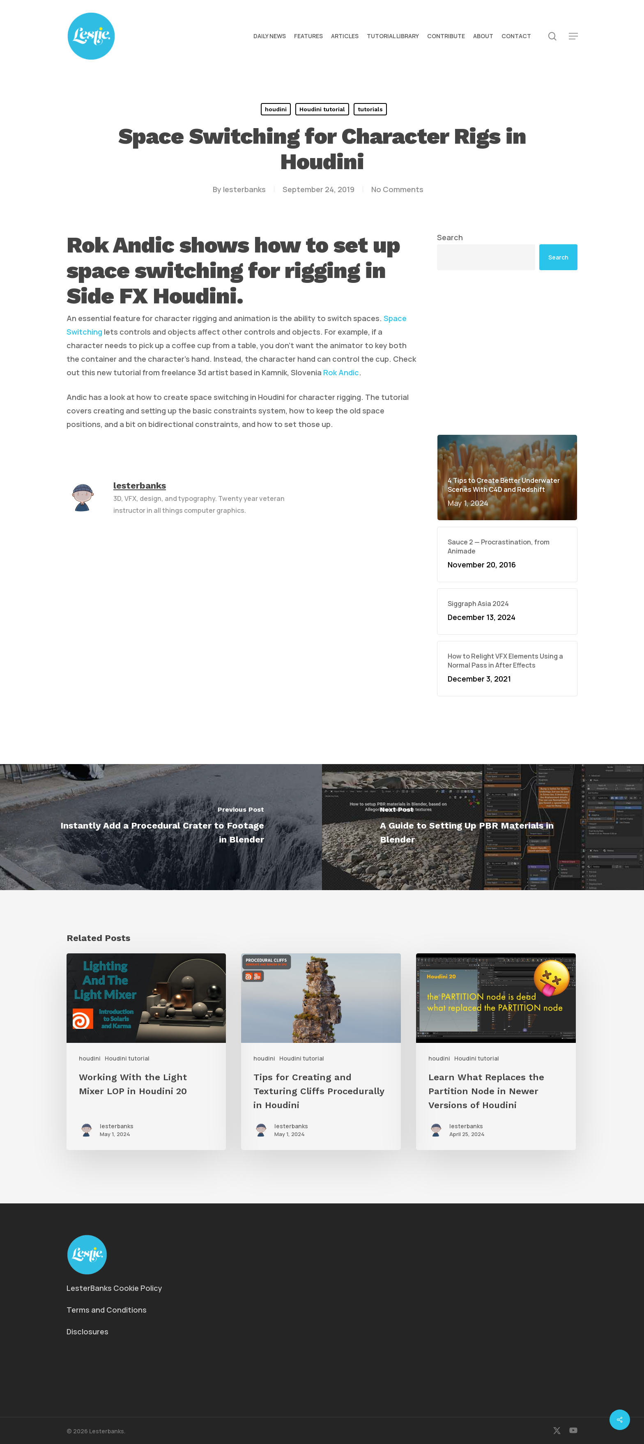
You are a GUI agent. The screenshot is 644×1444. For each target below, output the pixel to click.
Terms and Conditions (107, 1310)
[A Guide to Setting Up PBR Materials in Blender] (483, 827)
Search (450, 237)
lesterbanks (244, 189)
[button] (573, 36)
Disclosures (87, 1331)
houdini (276, 109)
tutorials (370, 109)
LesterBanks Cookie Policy (114, 1288)
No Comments (397, 189)
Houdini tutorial (322, 109)
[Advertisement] (507, 352)
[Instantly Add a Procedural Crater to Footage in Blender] (161, 827)
